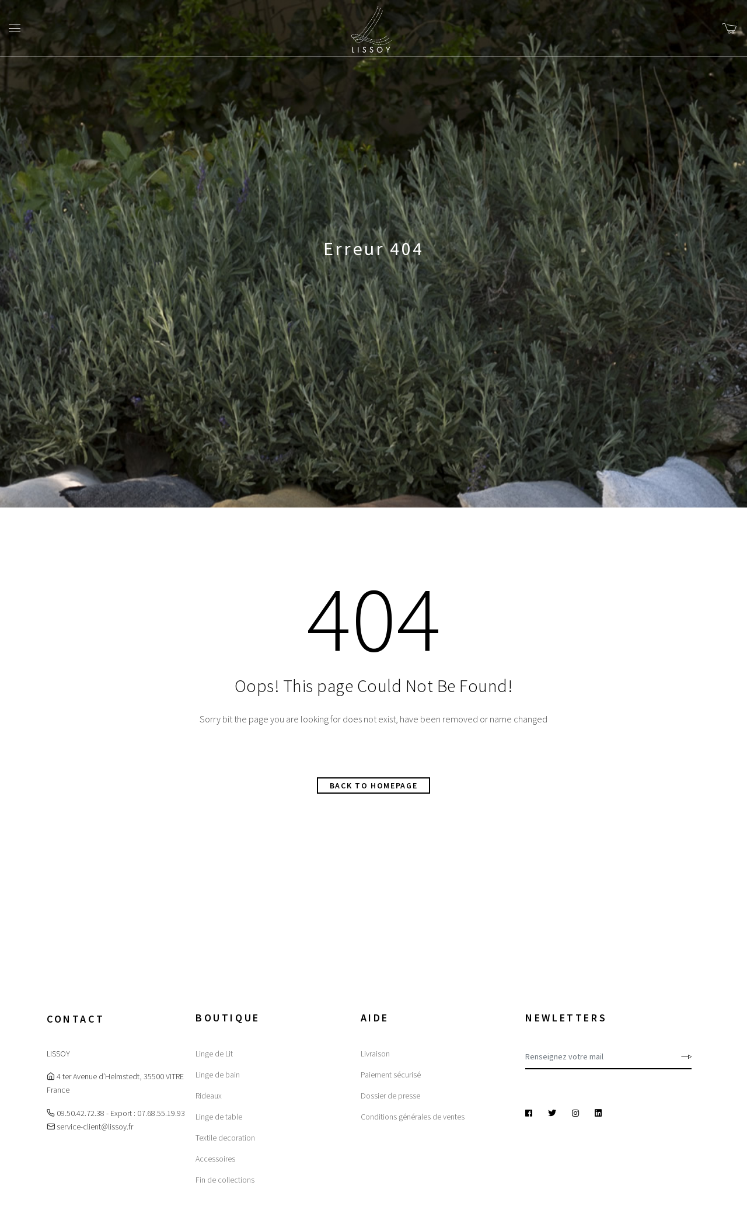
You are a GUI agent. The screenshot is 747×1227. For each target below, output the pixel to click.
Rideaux (209, 1095)
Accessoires (215, 1158)
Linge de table (219, 1116)
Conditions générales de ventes (413, 1116)
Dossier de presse (390, 1095)
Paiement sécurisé (391, 1074)
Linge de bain (218, 1074)
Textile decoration (225, 1137)
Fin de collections (225, 1179)
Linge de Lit (214, 1053)
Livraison (375, 1053)
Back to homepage (374, 785)
